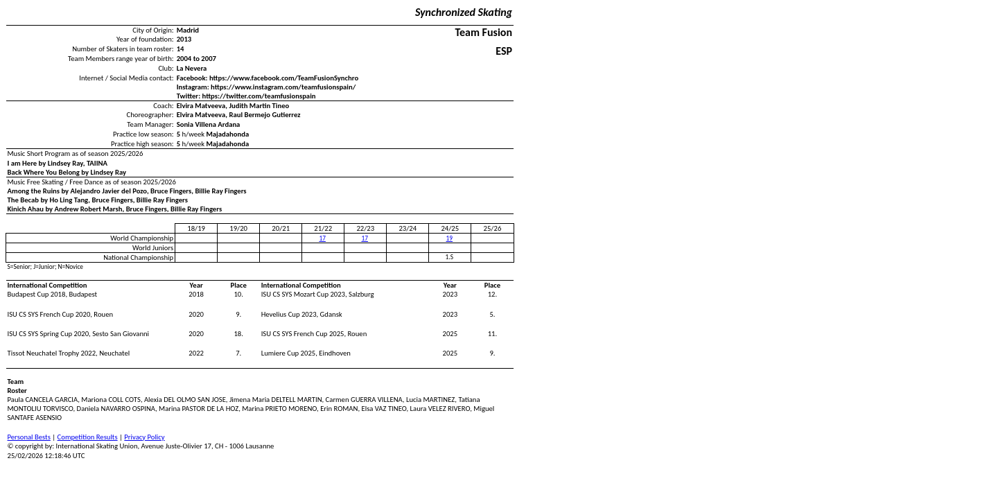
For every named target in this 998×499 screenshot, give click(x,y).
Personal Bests (29, 436)
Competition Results (88, 436)
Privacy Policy (144, 436)
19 (449, 238)
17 (322, 238)
